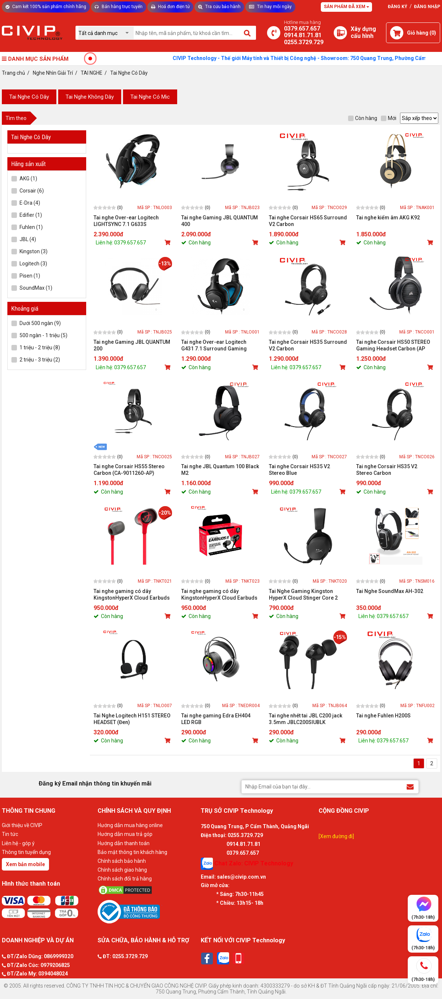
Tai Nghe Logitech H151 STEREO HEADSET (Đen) (132, 719)
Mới (388, 118)
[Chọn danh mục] (106, 33)
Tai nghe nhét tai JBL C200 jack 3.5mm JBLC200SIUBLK (305, 719)
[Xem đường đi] (336, 836)
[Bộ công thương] (147, 911)
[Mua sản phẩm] (168, 243)
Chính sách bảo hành (122, 861)
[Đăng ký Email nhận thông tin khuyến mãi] (410, 786)
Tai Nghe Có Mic (150, 96)
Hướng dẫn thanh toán (124, 843)
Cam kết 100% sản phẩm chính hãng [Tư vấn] (46, 6)
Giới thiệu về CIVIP (22, 825)
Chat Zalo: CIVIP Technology (247, 864)
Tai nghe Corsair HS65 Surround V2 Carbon (308, 221)
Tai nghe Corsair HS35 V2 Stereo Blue (299, 469)
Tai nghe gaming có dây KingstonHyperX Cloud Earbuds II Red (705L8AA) (132, 594)
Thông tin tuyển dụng (26, 852)
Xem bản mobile (25, 864)
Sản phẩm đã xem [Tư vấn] (346, 6)
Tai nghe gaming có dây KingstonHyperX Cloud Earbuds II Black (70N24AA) (219, 594)
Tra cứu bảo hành (219, 6)
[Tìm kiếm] (247, 33)
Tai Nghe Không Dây (90, 96)
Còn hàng (362, 118)
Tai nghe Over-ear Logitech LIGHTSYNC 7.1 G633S (126, 221)
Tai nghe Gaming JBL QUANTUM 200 (132, 345)
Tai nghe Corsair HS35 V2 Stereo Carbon (386, 469)
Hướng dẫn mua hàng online (130, 825)
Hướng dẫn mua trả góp (125, 834)
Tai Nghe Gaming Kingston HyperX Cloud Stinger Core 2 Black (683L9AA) (303, 594)
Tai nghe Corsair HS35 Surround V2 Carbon (308, 345)
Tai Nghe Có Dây (29, 96)
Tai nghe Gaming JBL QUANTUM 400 (219, 221)
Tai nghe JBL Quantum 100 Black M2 (220, 469)
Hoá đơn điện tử (170, 6)
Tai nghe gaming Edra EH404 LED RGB (215, 719)
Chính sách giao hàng (122, 870)
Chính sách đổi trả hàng (125, 879)
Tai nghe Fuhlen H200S (383, 716)
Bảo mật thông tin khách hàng (132, 852)
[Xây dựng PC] (340, 32)
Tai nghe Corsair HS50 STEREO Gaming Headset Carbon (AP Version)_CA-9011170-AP (393, 345)
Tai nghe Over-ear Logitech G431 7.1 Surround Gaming (214, 345)
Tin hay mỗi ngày (270, 6)
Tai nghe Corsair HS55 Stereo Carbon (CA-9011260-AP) (129, 469)
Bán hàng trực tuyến (119, 6)
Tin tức (10, 834)
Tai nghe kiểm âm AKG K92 (388, 217)
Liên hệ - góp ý (18, 843)
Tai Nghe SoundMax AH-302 (389, 591)
